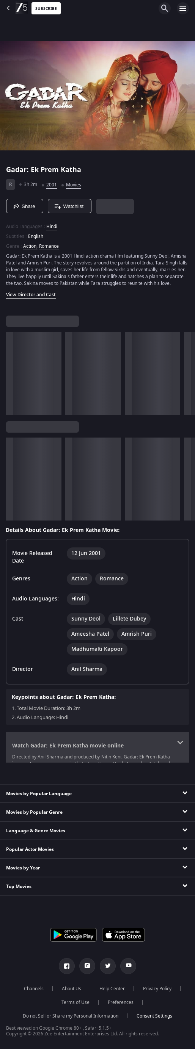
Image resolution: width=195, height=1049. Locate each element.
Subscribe (46, 8)
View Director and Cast (31, 294)
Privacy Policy (157, 988)
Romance (49, 246)
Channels (34, 988)
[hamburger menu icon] (183, 8)
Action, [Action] (30, 246)
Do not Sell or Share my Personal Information (70, 1016)
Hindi (51, 226)
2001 (51, 184)
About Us (71, 988)
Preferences (121, 1002)
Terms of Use (75, 1002)
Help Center (112, 988)
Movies (73, 184)
